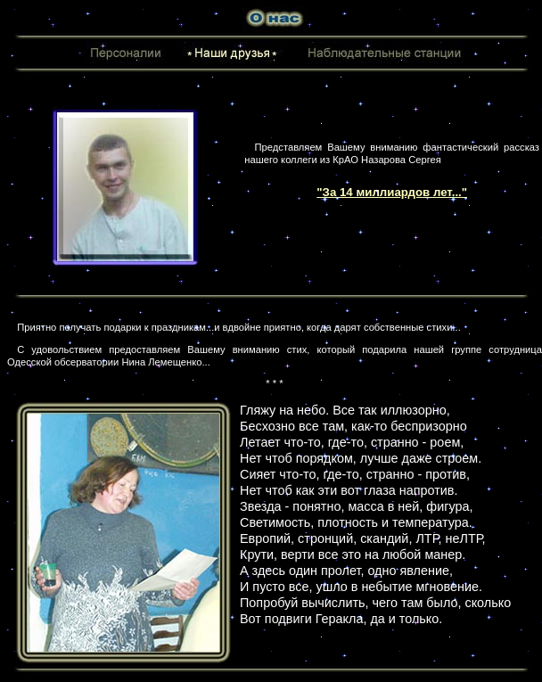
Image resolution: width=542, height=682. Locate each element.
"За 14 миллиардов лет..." (391, 192)
